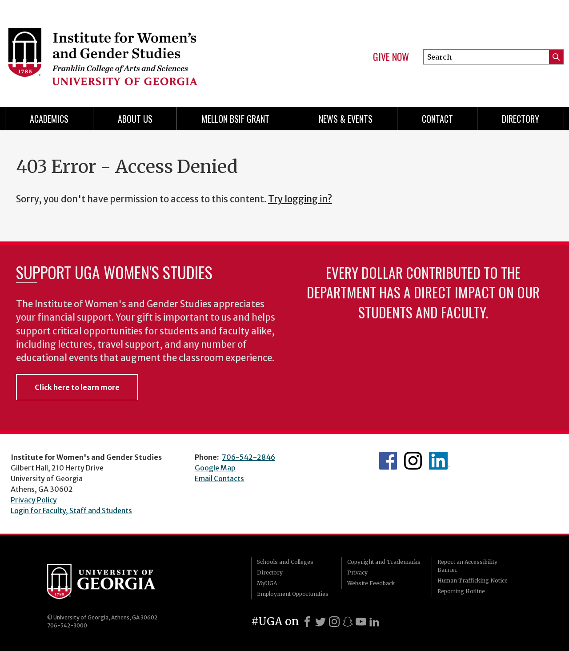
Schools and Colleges (285, 562)
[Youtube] (361, 621)
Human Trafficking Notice (472, 580)
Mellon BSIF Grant (235, 118)
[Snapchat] (347, 621)
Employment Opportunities (293, 594)
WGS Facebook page (388, 461)
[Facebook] (307, 621)
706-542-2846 (248, 457)
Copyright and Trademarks (384, 562)
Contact (437, 118)
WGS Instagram (413, 461)
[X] (320, 621)
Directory (520, 118)
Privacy (357, 572)
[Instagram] (334, 621)
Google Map (215, 467)
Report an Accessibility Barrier (467, 566)
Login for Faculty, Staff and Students (71, 510)
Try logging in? (300, 199)
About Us (135, 118)
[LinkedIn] (374, 621)
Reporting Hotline (461, 591)
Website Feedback (371, 583)
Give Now (391, 57)
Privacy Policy (34, 499)
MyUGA (267, 583)
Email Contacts (219, 478)
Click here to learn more (77, 387)
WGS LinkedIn (439, 461)
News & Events (346, 118)
